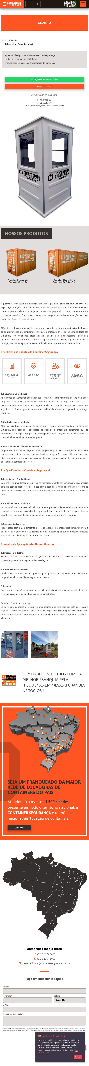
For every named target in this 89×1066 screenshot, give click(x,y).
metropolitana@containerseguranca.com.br (44, 106)
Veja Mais (19, 828)
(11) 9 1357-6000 (44, 103)
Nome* (6, 987)
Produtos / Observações (13, 1014)
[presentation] (23, 1043)
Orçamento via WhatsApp (44, 79)
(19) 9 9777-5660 (44, 100)
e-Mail (6, 1005)
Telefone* (7, 996)
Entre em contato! (44, 86)
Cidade (57, 996)
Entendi (78, 1057)
